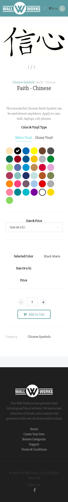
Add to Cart (34, 314)
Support (34, 444)
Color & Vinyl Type (34, 127)
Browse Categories (34, 439)
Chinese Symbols (23, 82)
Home (34, 429)
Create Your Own (34, 434)
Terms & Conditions (34, 449)
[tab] (23, 137)
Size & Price (34, 220)
